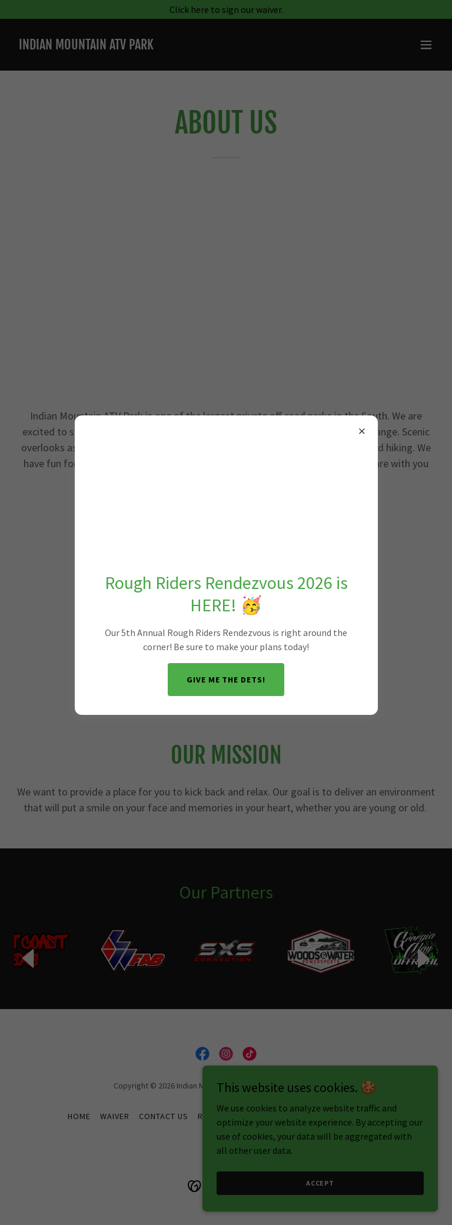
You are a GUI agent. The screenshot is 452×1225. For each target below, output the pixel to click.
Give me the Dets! (226, 679)
